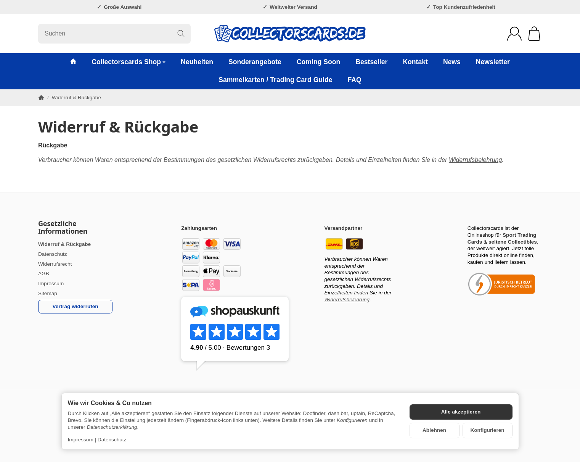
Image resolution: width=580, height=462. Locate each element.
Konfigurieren (487, 430)
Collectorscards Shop (128, 62)
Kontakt (415, 62)
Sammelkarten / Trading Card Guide (275, 80)
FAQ (354, 80)
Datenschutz (112, 440)
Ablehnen (434, 430)
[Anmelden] (514, 33)
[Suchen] (114, 34)
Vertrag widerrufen (75, 306)
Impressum (80, 440)
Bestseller (371, 62)
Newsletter (493, 62)
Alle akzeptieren (461, 412)
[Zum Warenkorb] (534, 33)
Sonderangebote (254, 62)
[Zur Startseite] (289, 33)
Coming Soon (318, 62)
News (452, 62)
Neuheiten (197, 62)
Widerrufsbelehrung (475, 160)
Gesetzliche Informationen (62, 227)
